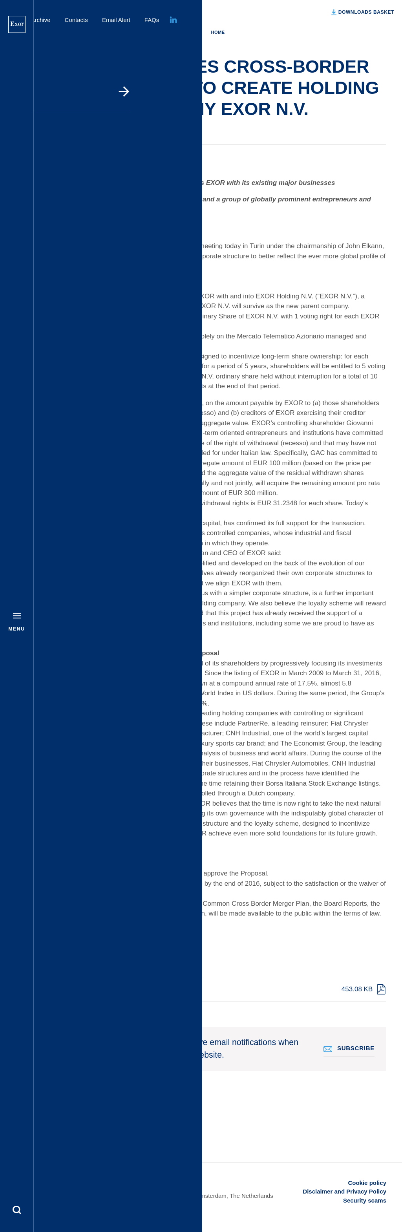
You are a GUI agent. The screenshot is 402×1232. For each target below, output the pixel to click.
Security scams (364, 1200)
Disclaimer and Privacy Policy (344, 1191)
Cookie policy (367, 1182)
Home (218, 32)
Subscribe (356, 1048)
